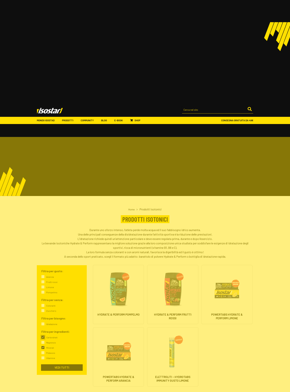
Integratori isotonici (159, 317)
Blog (106, 18)
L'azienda (97, 317)
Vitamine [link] (50, 254)
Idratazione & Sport (214, 322)
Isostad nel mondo (102, 322)
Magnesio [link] (51, 239)
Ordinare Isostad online (161, 350)
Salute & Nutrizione (214, 331)
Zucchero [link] (51, 207)
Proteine (152, 326)
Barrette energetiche (159, 322)
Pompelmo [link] (51, 189)
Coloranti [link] (50, 202)
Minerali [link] (50, 244)
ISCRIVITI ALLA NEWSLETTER (221, 344)
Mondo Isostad (47, 18)
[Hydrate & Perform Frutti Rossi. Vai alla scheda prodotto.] (172, 192)
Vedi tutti (62, 264)
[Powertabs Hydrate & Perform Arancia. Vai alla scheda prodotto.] (118, 256)
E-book (120, 18)
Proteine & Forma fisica (216, 326)
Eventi (95, 359)
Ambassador (99, 350)
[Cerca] (249, 7)
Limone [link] (50, 183)
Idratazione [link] (51, 220)
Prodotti (69, 18)
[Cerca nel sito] (217, 7)
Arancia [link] (50, 173)
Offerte (152, 331)
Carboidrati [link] (52, 234)
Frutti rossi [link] (52, 178)
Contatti (97, 335)
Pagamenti (154, 354)
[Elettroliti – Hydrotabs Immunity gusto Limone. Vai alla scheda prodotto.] (172, 256)
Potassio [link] (50, 249)
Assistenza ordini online (161, 359)
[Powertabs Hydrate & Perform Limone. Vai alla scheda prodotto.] (227, 192)
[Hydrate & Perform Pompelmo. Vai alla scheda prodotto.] (118, 192)
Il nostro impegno (102, 326)
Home (131, 106)
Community (89, 18)
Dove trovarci (99, 331)
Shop (135, 17)
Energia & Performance (216, 317)
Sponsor (97, 354)
